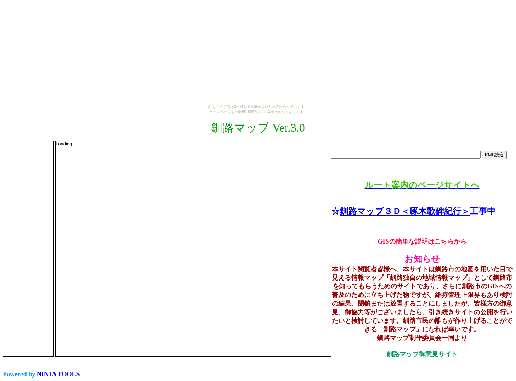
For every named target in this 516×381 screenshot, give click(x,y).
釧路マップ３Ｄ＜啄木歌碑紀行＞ (405, 211)
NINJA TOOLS (58, 374)
